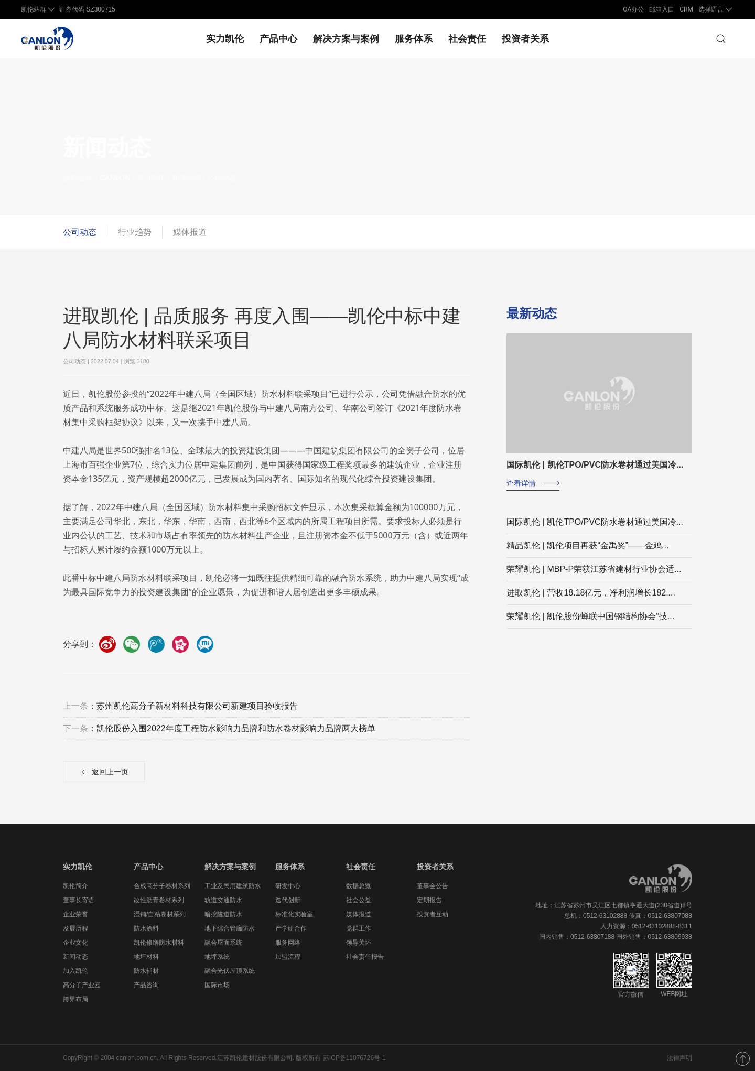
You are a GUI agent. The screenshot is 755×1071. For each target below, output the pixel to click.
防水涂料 (146, 928)
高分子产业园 (82, 985)
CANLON (123, 178)
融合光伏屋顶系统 (229, 971)
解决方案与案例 (346, 38)
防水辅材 (146, 971)
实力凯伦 (225, 38)
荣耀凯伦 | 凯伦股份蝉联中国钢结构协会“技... (590, 624)
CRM (686, 9)
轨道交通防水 (223, 900)
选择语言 (716, 9)
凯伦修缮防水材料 (159, 942)
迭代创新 (287, 900)
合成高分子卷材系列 (162, 886)
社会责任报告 (365, 956)
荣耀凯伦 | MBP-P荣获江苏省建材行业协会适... (593, 576)
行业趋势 (135, 232)
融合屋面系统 (223, 942)
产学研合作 (291, 928)
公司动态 (79, 232)
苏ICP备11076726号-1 (354, 1058)
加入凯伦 (75, 971)
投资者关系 (525, 38)
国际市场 (217, 985)
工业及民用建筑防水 (232, 886)
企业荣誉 (75, 914)
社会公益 (358, 900)
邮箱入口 (661, 9)
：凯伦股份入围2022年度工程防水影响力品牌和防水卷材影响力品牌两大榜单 (219, 736)
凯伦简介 (75, 886)
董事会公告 (432, 886)
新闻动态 (75, 956)
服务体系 (414, 38)
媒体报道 (190, 232)
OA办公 (633, 9)
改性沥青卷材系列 (159, 900)
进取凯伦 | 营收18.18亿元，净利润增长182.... (590, 600)
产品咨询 (146, 985)
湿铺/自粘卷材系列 (160, 914)
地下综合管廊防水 (229, 928)
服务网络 (287, 942)
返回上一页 (103, 780)
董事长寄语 (78, 900)
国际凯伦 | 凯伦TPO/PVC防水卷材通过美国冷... (594, 529)
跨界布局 (75, 999)
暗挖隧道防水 (223, 914)
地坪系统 (217, 956)
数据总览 (358, 886)
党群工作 (358, 928)
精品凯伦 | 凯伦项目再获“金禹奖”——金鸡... (587, 553)
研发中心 (287, 886)
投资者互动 (432, 914)
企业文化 (75, 942)
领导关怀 (358, 942)
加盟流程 (287, 956)
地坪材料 (146, 956)
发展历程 (75, 928)
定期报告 (429, 900)
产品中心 (278, 38)
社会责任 (467, 38)
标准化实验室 (294, 914)
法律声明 (679, 1058)
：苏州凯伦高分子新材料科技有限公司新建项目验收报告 (180, 714)
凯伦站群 (39, 9)
